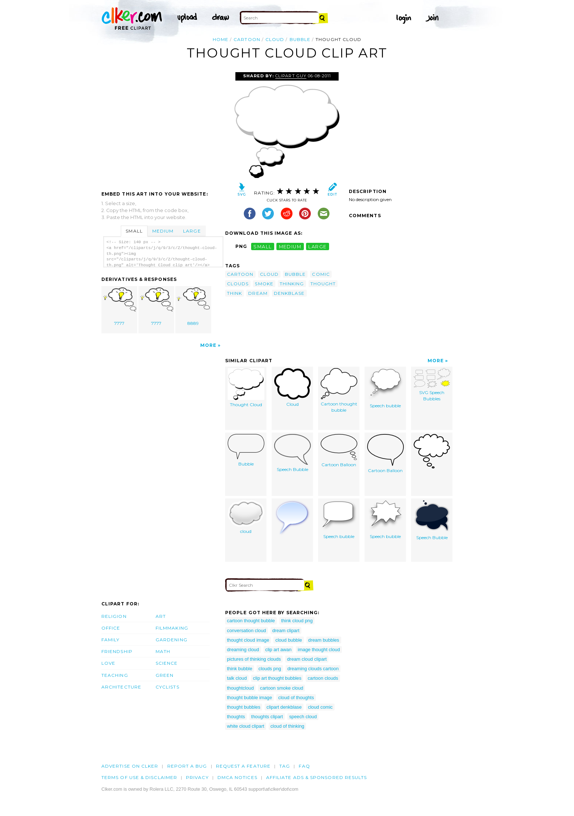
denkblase (289, 293)
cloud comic (320, 707)
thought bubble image (249, 697)
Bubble (246, 450)
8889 (193, 307)
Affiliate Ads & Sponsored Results (316, 777)
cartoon (247, 39)
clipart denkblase (284, 707)
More (208, 345)
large (317, 246)
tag (284, 766)
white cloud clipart (245, 726)
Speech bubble (385, 388)
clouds (238, 283)
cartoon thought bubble (251, 620)
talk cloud (237, 678)
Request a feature (243, 766)
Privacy (197, 777)
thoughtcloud (240, 688)
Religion (114, 616)
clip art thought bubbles (277, 678)
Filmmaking (172, 628)
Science (167, 663)
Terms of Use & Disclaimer (139, 777)
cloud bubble (288, 640)
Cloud (292, 387)
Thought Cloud (246, 387)
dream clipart (285, 630)
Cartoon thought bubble (339, 390)
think (234, 293)
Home (220, 39)
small (262, 246)
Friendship (117, 651)
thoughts (236, 716)
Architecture (121, 687)
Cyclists (167, 687)
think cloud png (297, 620)
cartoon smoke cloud (281, 688)
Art (161, 616)
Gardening (171, 639)
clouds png (269, 668)
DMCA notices (237, 777)
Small (134, 231)
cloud (274, 39)
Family (110, 639)
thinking (292, 283)
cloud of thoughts (296, 697)
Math (163, 651)
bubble (300, 39)
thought (323, 283)
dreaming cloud (243, 649)
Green (165, 675)
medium (290, 246)
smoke (264, 283)
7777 (119, 307)
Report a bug (187, 766)
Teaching (114, 675)
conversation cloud (246, 630)
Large (192, 231)
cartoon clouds (323, 678)
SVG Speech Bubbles (432, 384)
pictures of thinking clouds (254, 659)
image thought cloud (319, 649)
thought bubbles (243, 707)
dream (257, 293)
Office (110, 628)
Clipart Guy (290, 75)
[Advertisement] (162, 127)
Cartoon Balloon (339, 450)
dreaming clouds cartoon (313, 668)
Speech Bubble (292, 453)
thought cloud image (248, 640)
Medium (163, 231)
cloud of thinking (287, 726)
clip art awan (278, 649)
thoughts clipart (267, 716)
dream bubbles (323, 640)
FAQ (304, 766)
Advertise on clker (129, 766)
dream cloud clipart (307, 659)
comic (320, 274)
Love (108, 663)
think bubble (239, 668)
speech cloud (303, 716)
